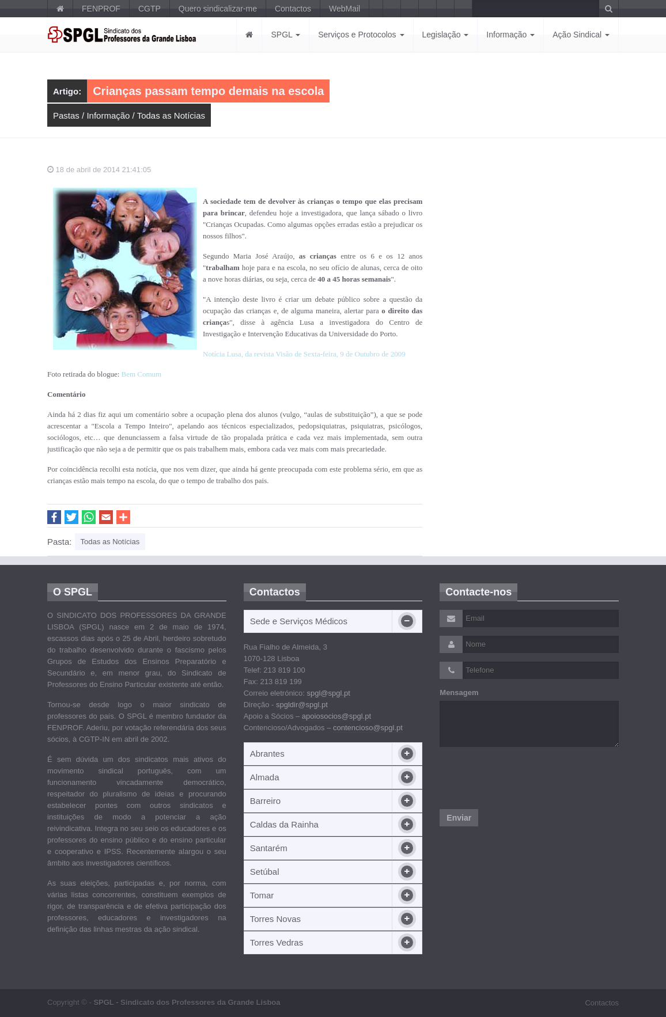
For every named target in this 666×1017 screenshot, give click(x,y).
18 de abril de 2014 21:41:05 (99, 169)
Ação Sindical (581, 34)
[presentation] (527, 778)
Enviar (458, 817)
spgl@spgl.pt (328, 693)
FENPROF (101, 8)
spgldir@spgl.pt (302, 704)
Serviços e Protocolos (361, 34)
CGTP (149, 8)
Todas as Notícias (171, 115)
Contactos (293, 8)
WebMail (344, 8)
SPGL (285, 34)
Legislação (445, 34)
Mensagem (459, 692)
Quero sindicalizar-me (218, 8)
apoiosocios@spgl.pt (336, 716)
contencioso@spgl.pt (368, 727)
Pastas (66, 115)
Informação (510, 34)
